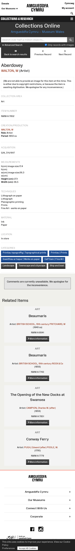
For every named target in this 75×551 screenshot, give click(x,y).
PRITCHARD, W (57, 324)
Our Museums (9, 8)
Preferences (8, 548)
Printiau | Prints (59, 252)
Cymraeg (69, 3)
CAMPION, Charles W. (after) (41, 408)
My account (68, 8)
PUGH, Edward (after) (35, 447)
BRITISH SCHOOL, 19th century (33, 324)
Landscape (8, 265)
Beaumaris (38, 316)
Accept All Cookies (27, 548)
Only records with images (61, 45)
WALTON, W (9, 70)
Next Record (65, 53)
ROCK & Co (57, 363)
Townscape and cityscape (32, 265)
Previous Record (42, 53)
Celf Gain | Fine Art (54, 259)
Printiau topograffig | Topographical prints (24, 252)
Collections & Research (17, 19)
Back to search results (15, 53)
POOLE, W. (52, 447)
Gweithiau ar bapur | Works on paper (21, 259)
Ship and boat (57, 265)
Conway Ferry (37, 439)
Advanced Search (12, 45)
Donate (5, 3)
